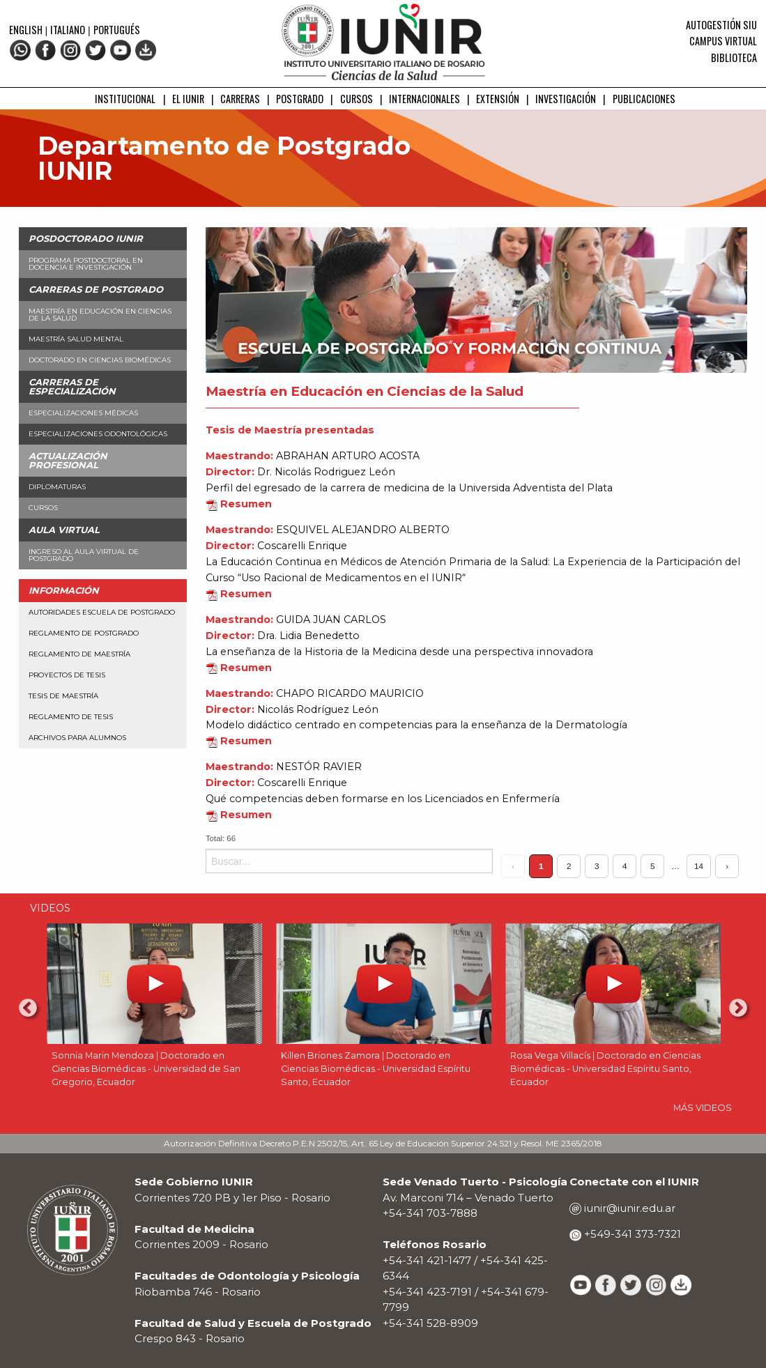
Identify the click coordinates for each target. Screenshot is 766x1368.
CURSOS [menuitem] (356, 98)
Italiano (67, 29)
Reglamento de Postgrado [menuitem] (84, 633)
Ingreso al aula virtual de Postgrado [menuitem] (84, 555)
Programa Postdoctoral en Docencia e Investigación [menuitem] (86, 264)
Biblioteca (734, 57)
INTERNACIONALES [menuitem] (424, 98)
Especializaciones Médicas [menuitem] (83, 412)
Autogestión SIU (721, 24)
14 (698, 865)
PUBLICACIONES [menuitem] (644, 98)
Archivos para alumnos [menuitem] (77, 737)
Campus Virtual (723, 40)
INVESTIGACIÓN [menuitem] (565, 98)
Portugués (116, 29)
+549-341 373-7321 (631, 1233)
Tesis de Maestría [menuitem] (63, 695)
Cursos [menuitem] (43, 507)
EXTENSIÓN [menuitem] (497, 98)
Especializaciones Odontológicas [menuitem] (98, 433)
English (27, 29)
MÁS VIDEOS (702, 1107)
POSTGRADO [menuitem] (299, 98)
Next (738, 1008)
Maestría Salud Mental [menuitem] (76, 339)
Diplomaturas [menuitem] (57, 486)
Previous (27, 1008)
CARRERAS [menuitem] (240, 98)
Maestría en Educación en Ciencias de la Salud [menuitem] (100, 315)
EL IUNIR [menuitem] (188, 98)
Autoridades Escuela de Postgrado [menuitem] (102, 612)
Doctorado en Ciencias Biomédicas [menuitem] (100, 359)
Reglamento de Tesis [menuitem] (71, 716)
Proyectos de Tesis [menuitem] (67, 674)
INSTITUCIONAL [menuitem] (125, 98)
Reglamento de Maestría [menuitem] (79, 654)
